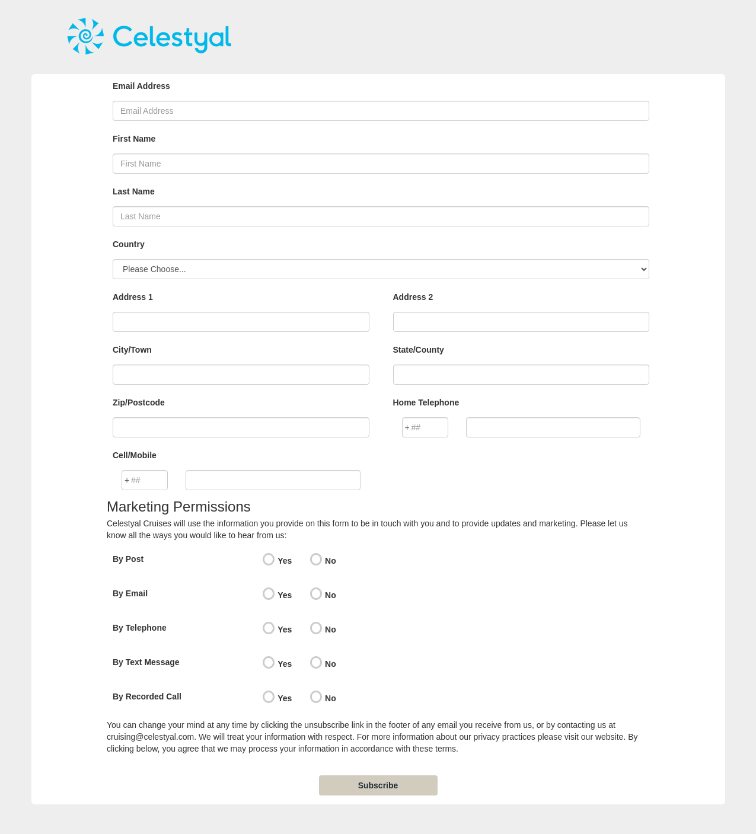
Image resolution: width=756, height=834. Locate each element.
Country (129, 244)
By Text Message (146, 662)
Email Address (141, 86)
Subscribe (378, 785)
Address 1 (133, 297)
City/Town (132, 349)
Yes (284, 560)
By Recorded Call (147, 696)
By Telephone (140, 627)
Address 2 (413, 297)
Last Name (134, 191)
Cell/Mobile (135, 455)
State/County (418, 349)
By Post (128, 559)
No (330, 560)
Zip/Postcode (139, 402)
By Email (130, 593)
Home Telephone (426, 402)
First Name (134, 138)
